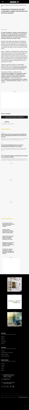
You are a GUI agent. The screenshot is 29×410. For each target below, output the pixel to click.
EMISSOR (7, 121)
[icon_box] (8, 375)
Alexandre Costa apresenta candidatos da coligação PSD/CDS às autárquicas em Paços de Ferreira (8, 244)
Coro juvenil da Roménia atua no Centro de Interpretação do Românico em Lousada (12, 145)
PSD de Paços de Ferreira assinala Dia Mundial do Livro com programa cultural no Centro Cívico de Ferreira (13, 135)
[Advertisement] (15, 100)
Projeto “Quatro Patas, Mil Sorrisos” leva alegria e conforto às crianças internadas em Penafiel (7, 238)
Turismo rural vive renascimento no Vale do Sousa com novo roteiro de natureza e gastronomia (8, 231)
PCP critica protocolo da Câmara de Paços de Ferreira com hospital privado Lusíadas (8, 225)
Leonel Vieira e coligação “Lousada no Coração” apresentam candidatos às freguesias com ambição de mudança (8, 251)
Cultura (2, 143)
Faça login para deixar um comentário (14, 117)
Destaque (2, 5)
